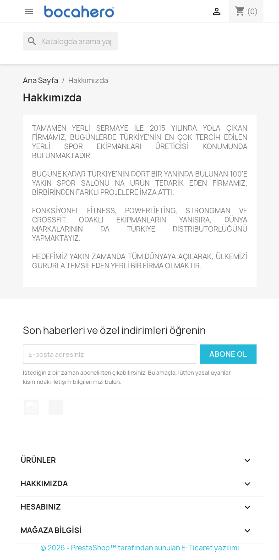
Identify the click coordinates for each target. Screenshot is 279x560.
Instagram (31, 407)
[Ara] (70, 41)
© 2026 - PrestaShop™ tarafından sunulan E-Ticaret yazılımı (139, 548)
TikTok (56, 407)
